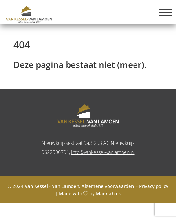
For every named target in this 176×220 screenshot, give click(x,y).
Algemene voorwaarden (108, 186)
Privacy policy (153, 186)
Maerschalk (108, 193)
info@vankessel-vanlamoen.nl (103, 152)
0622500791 (55, 152)
